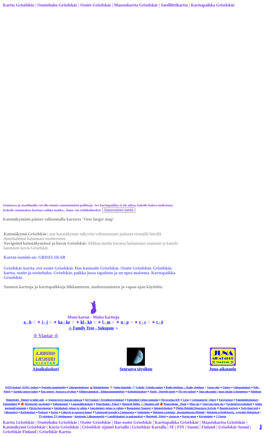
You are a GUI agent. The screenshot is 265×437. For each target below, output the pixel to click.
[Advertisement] (132, 52)
